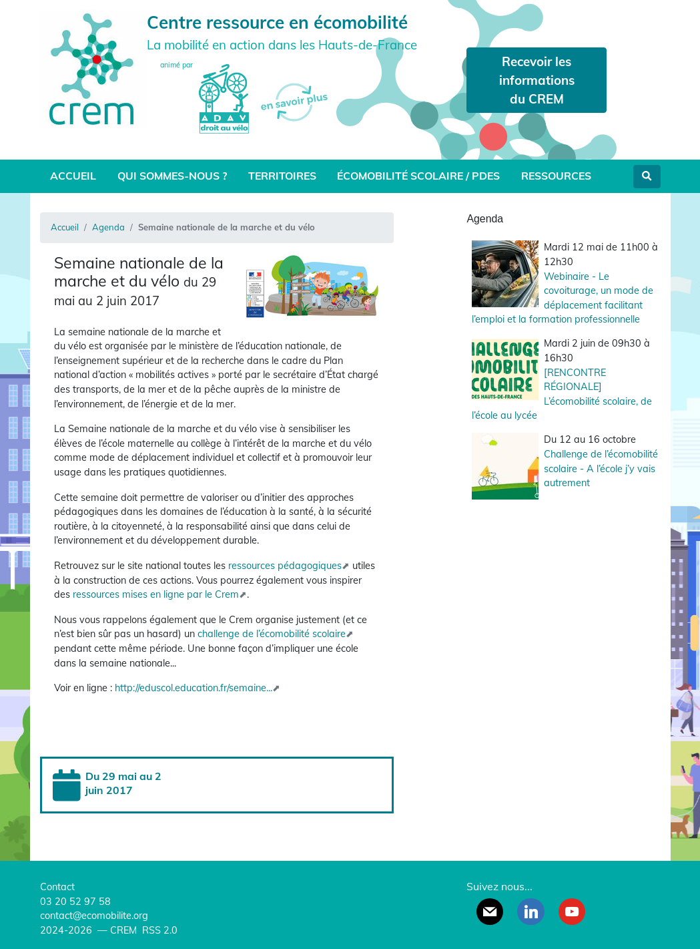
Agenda (108, 227)
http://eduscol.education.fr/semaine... (193, 688)
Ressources (556, 175)
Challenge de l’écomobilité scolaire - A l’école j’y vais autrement (601, 468)
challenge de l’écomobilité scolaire (272, 634)
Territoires (282, 175)
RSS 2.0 (158, 930)
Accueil (73, 175)
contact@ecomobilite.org (94, 916)
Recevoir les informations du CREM (537, 80)
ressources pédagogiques (285, 566)
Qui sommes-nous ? (172, 175)
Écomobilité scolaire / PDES (418, 175)
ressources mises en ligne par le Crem (156, 594)
